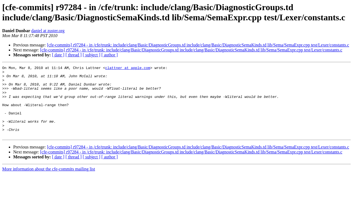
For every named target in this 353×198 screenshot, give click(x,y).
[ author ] (109, 55)
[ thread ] (73, 55)
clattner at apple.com (127, 68)
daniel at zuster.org (48, 30)
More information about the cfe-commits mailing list (48, 183)
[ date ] (58, 55)
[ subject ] (91, 55)
